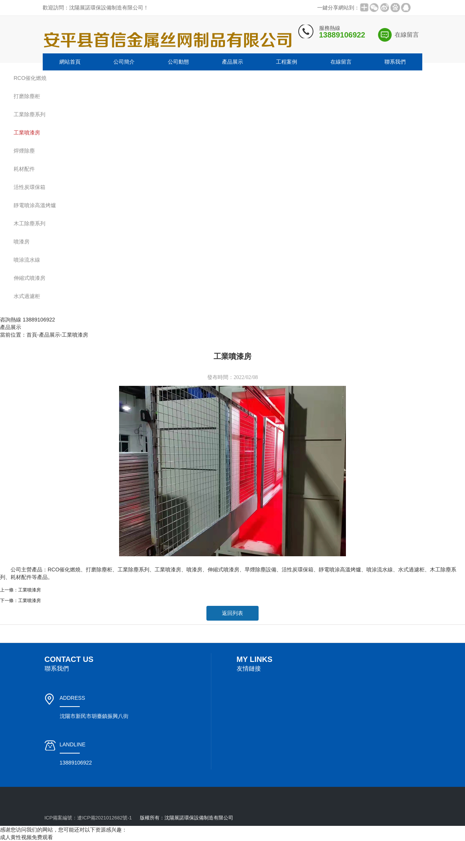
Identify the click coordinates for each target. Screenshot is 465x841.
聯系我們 (395, 62)
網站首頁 (70, 62)
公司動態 (178, 62)
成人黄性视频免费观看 (26, 837)
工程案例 (286, 62)
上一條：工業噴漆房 (20, 590)
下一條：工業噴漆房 (20, 600)
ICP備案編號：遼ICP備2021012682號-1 (88, 818)
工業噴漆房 (75, 335)
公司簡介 (124, 62)
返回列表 (232, 613)
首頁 (31, 335)
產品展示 (232, 62)
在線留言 (407, 34)
